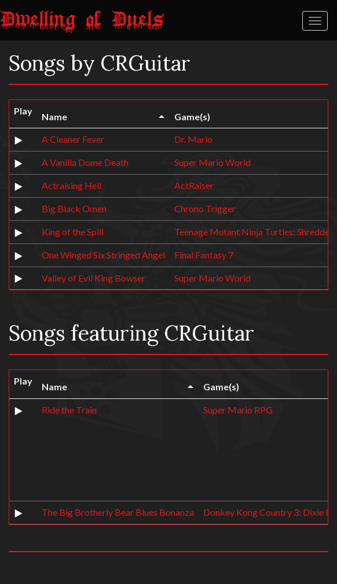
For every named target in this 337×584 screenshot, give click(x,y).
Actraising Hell (71, 185)
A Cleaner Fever (73, 139)
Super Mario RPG (238, 409)
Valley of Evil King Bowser (93, 277)
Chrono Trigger (205, 208)
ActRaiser (194, 185)
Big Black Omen (74, 208)
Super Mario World (212, 162)
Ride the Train (69, 409)
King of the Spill (73, 231)
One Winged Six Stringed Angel (103, 254)
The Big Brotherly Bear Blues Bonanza (118, 512)
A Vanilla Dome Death (85, 162)
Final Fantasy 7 (203, 254)
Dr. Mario (193, 139)
